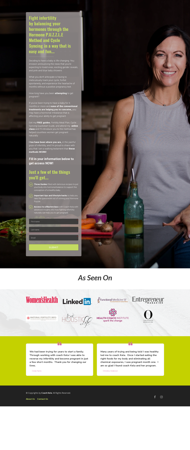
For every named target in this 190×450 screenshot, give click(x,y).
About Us (30, 399)
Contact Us (42, 399)
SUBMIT (53, 247)
